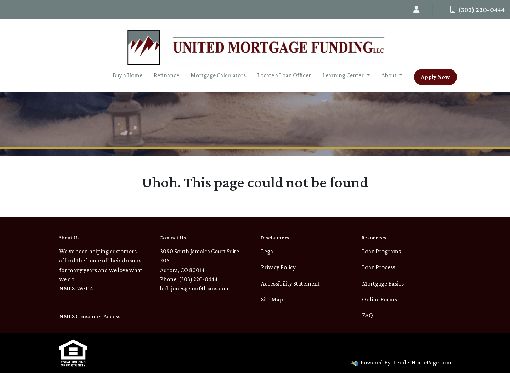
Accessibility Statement (290, 283)
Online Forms (379, 299)
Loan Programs (381, 251)
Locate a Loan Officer (284, 75)
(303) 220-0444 (477, 9)
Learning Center (343, 75)
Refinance (166, 75)
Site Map (272, 299)
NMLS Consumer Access (89, 316)
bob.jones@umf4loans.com (195, 288)
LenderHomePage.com (422, 362)
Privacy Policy (278, 267)
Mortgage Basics (383, 283)
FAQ (367, 315)
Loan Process (378, 267)
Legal (268, 251)
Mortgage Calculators (218, 75)
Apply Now (435, 76)
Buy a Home (127, 75)
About (389, 75)
